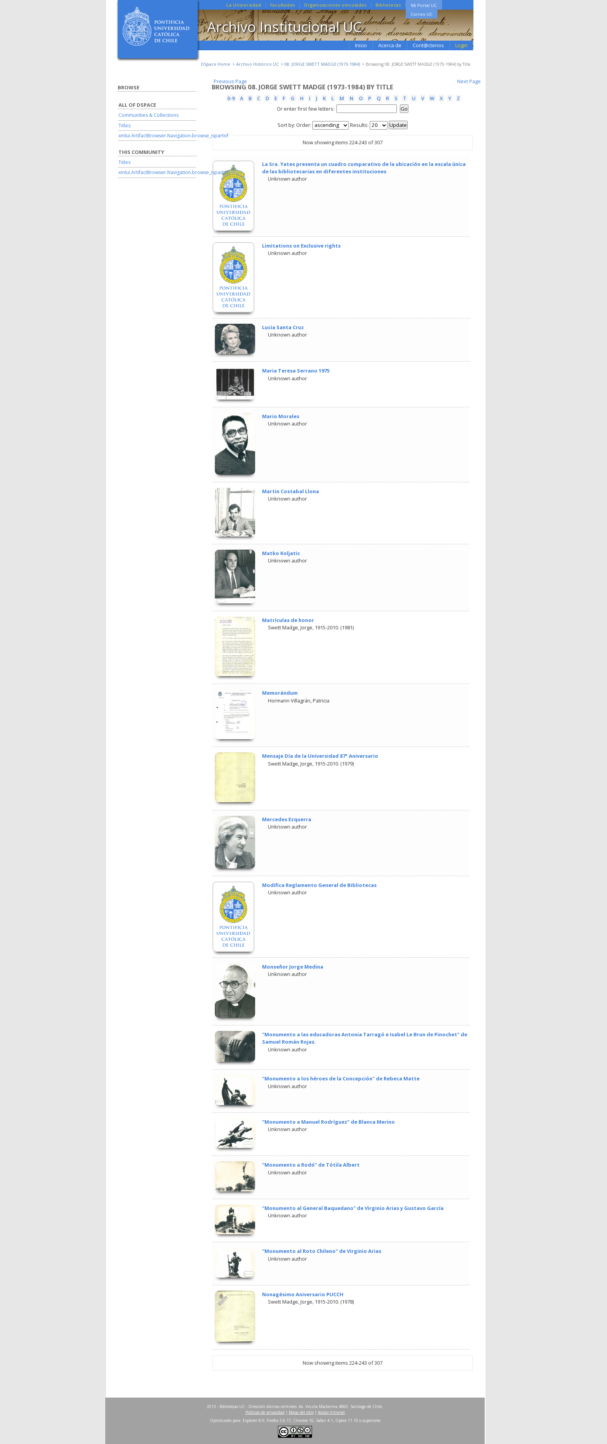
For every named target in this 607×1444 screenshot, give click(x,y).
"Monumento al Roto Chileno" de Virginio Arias (321, 1250)
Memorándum (280, 692)
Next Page (469, 81)
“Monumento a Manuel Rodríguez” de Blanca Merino (328, 1121)
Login (461, 45)
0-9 (231, 98)
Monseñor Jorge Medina (292, 966)
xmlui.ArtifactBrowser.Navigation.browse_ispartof (173, 135)
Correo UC (421, 14)
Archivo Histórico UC (257, 64)
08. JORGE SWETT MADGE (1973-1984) (322, 64)
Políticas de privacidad (265, 1412)
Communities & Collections (148, 115)
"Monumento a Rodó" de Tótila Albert (311, 1164)
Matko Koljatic (281, 553)
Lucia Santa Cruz (283, 327)
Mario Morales (280, 416)
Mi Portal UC (424, 5)
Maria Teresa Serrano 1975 (295, 370)
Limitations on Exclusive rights (301, 245)
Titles (124, 125)
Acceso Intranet (331, 1412)
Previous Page (230, 81)
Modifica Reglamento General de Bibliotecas (319, 885)
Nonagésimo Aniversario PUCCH (302, 1294)
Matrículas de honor (288, 620)
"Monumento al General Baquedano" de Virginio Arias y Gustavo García (353, 1208)
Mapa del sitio (301, 1412)
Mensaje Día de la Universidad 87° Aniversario (320, 755)
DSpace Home (215, 64)
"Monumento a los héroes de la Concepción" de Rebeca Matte (341, 1078)
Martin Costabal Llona (290, 491)
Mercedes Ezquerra (286, 819)
